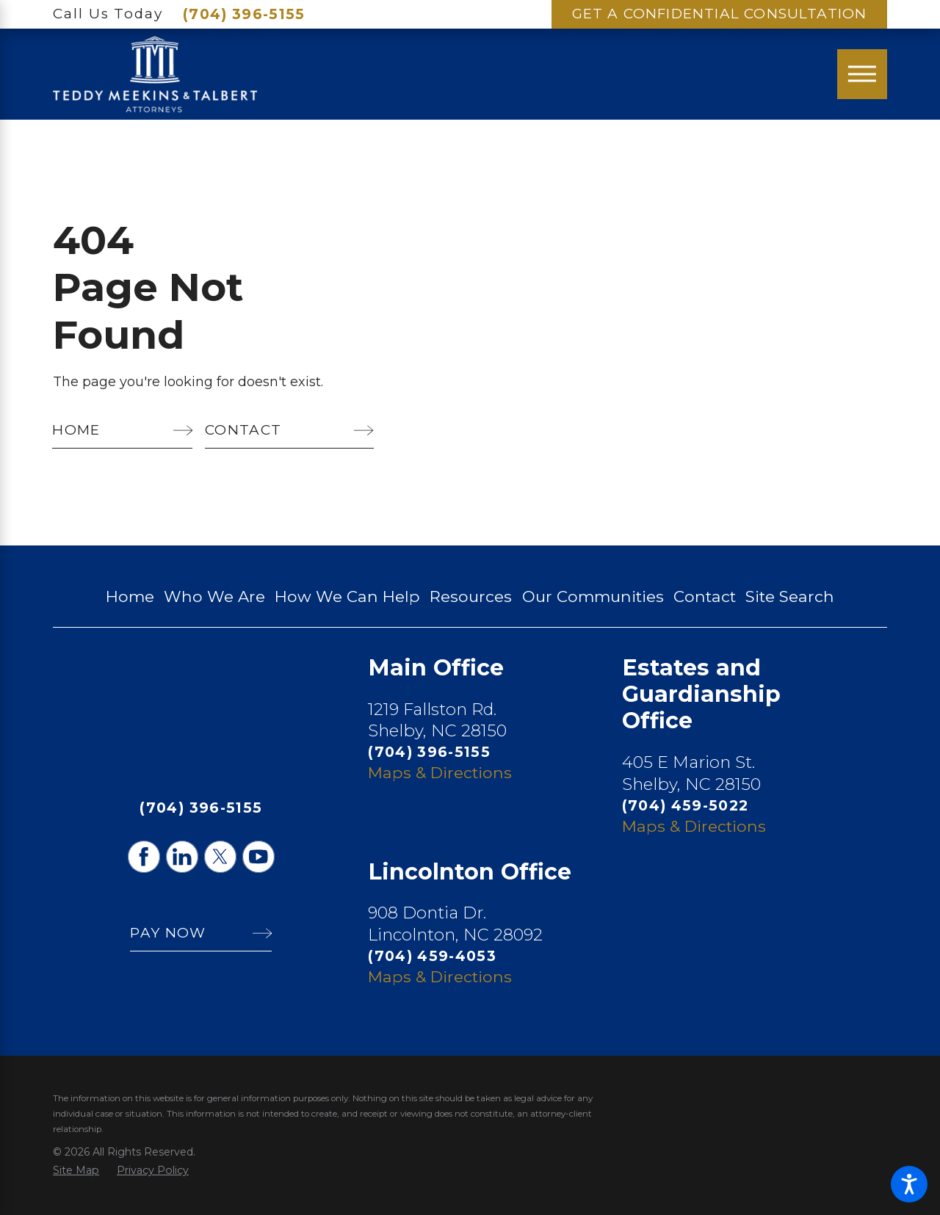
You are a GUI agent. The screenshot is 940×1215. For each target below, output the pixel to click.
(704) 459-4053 (432, 956)
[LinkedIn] (182, 857)
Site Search (789, 596)
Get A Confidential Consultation (719, 13)
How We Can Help (347, 596)
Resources (471, 596)
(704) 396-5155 (244, 14)
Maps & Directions (440, 772)
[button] (909, 1184)
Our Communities (593, 596)
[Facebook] (144, 857)
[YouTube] (258, 857)
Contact (704, 596)
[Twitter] (220, 857)
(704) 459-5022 (685, 805)
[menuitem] (130, 597)
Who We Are (214, 596)
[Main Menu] (862, 74)
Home (130, 596)
